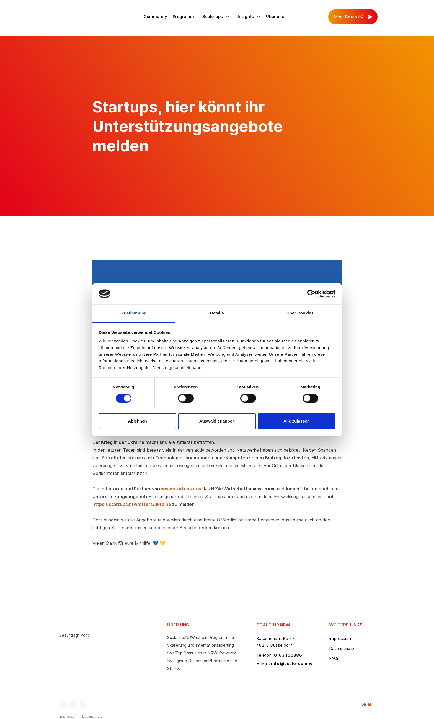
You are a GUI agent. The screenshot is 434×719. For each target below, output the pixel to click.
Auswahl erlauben (217, 421)
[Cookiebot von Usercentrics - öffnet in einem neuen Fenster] (311, 294)
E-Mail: (284, 663)
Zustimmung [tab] (134, 313)
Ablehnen (137, 421)
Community (155, 16)
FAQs (334, 658)
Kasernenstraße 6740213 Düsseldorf (275, 642)
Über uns (275, 16)
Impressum (340, 638)
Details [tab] (217, 313)
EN (370, 704)
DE (363, 704)
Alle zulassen (296, 421)
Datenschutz (341, 648)
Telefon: (280, 655)
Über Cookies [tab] (300, 313)
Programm (183, 16)
